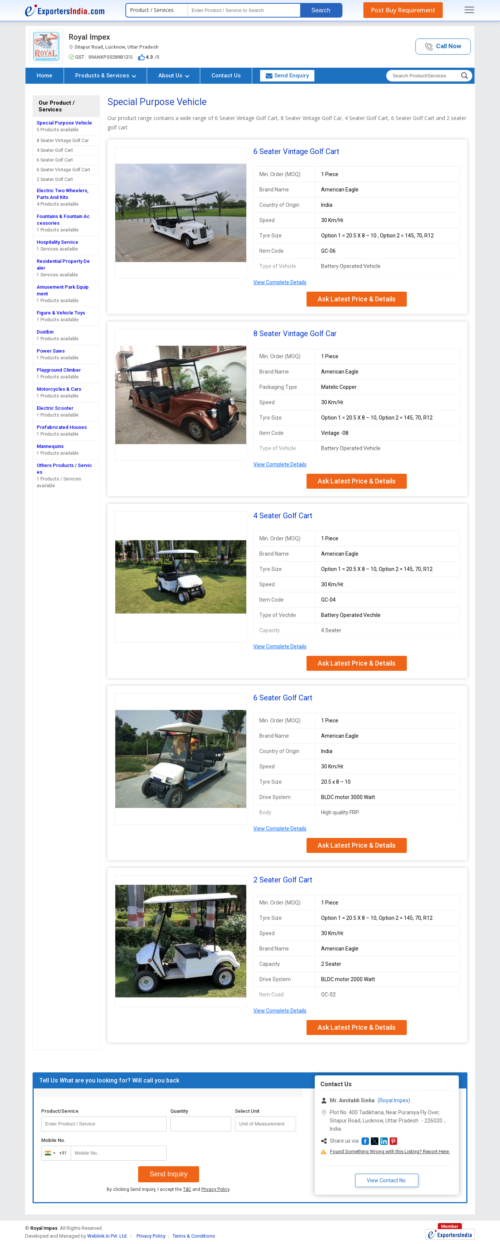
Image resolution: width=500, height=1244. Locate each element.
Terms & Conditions (194, 1236)
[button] (443, 46)
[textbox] (244, 10)
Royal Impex (89, 37)
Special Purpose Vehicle (64, 123)
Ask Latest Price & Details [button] (357, 299)
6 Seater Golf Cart (55, 160)
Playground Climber (59, 370)
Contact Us (226, 75)
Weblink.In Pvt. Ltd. (107, 1236)
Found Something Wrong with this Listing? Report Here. (390, 1151)
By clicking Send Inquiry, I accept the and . (169, 1189)
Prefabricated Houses (62, 427)
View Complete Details (280, 282)
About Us (173, 75)
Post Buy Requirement (403, 10)
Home (44, 75)
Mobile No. (53, 1140)
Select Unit (247, 1111)
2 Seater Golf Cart (55, 179)
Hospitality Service (57, 242)
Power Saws (51, 351)
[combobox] (54, 1153)
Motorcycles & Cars (59, 389)
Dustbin (45, 332)
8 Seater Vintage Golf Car (63, 140)
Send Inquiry (169, 1174)
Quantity (179, 1111)
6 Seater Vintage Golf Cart (63, 169)
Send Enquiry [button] (287, 75)
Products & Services (105, 75)
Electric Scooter (55, 408)
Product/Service (60, 1111)
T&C (187, 1189)
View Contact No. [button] (387, 1180)
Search (320, 10)
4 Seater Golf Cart (55, 150)
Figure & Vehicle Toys (61, 313)
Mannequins (50, 446)
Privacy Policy (215, 1189)
